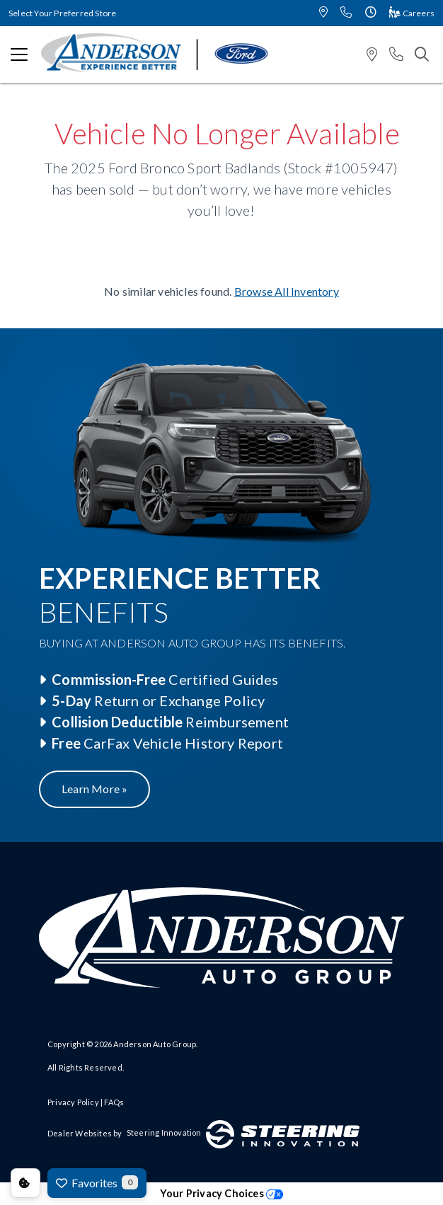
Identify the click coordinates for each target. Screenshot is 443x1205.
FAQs (114, 1102)
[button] (323, 13)
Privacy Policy (73, 1102)
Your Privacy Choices (221, 1193)
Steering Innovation (164, 1132)
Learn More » (94, 788)
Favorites (97, 1182)
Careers (412, 13)
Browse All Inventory (286, 291)
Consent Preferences (25, 1183)
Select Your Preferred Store (62, 13)
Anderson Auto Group (154, 1044)
